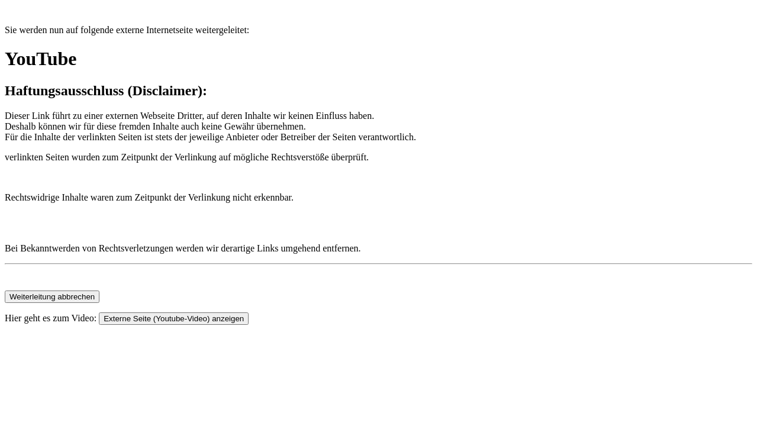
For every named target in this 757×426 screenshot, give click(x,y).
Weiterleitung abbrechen (52, 296)
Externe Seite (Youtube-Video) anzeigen (174, 318)
